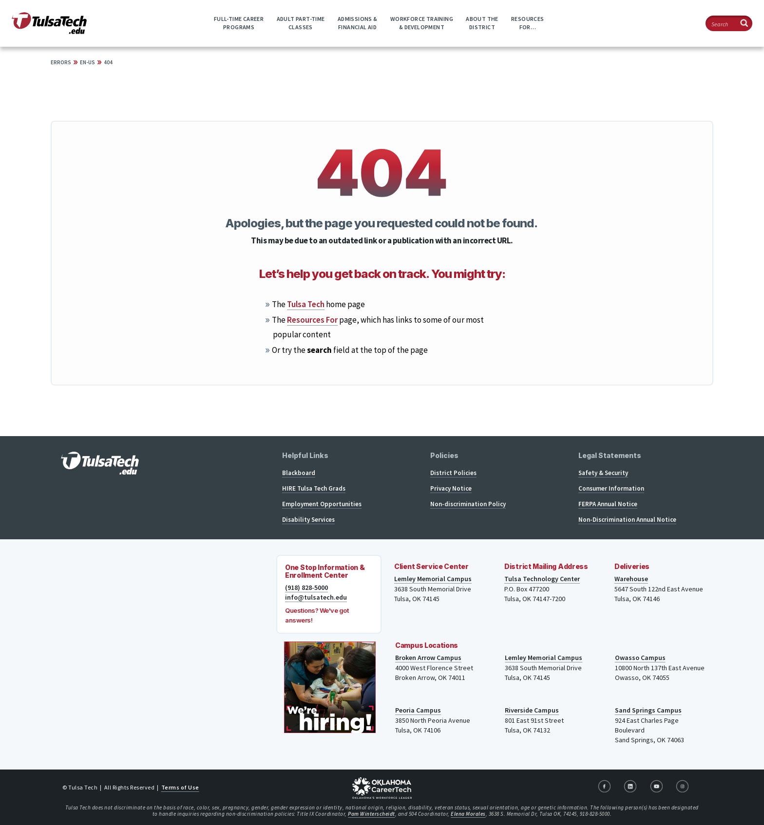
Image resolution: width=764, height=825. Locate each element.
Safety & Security (603, 473)
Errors (61, 62)
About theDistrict (482, 23)
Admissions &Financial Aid (358, 23)
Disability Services (308, 519)
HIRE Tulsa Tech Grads (313, 488)
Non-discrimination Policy (468, 504)
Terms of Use (180, 787)
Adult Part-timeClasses (301, 23)
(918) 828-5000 (306, 587)
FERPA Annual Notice (607, 504)
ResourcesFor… (527, 23)
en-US (87, 62)
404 (108, 62)
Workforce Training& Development (421, 23)
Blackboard (298, 473)
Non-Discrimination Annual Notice (627, 519)
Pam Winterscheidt (371, 813)
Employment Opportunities (322, 504)
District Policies (453, 473)
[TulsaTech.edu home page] (49, 31)
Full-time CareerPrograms (239, 23)
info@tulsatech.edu (316, 597)
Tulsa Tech (306, 304)
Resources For (312, 319)
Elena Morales (468, 813)
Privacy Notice (451, 488)
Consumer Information (611, 488)
